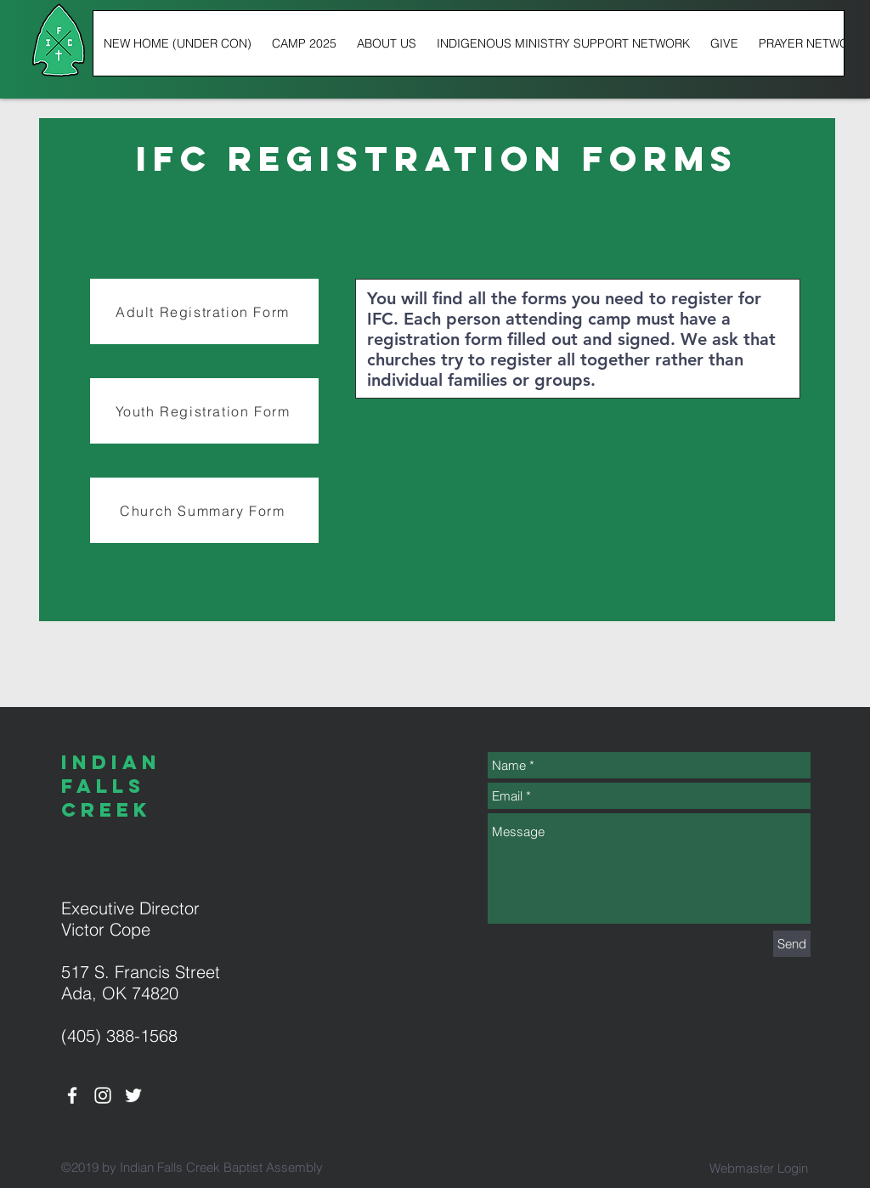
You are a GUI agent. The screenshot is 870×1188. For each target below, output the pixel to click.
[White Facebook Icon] (72, 1095)
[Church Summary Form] (204, 510)
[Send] (792, 944)
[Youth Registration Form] (204, 411)
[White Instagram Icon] (103, 1095)
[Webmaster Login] (758, 1167)
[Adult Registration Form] (204, 311)
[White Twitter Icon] (133, 1095)
